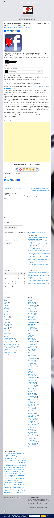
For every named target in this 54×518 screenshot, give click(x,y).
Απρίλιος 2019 (31, 412)
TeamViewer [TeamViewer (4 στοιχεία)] (9, 467)
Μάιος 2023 (30, 336)
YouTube (6, 336)
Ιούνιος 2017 (31, 446)
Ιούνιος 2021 (31, 371)
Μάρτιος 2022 (31, 357)
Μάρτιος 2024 (31, 321)
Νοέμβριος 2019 (32, 401)
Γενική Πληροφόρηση (9, 341)
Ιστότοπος (6, 222)
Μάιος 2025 (30, 300)
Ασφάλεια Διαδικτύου (9, 340)
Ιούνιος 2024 (31, 316)
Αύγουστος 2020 (32, 387)
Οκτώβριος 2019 (32, 402)
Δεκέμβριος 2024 (32, 308)
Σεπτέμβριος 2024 (32, 313)
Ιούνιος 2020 (31, 390)
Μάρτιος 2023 (31, 340)
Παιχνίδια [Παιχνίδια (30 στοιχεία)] (13, 488)
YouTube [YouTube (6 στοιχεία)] (21, 469)
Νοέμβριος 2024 (32, 310)
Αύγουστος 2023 (32, 332)
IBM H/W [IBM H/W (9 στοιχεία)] (16, 460)
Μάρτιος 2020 (31, 394)
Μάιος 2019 (30, 410)
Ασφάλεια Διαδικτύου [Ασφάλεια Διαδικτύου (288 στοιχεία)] (15, 471)
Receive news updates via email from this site (15, 230)
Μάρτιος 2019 (31, 413)
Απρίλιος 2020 (31, 393)
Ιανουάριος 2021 (32, 379)
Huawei (6, 313)
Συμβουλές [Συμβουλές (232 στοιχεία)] (13, 490)
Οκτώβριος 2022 (32, 346)
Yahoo (5, 335)
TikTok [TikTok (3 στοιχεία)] (14, 467)
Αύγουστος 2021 (32, 368)
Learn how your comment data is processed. (34, 232)
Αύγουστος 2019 (32, 405)
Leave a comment (28, 27)
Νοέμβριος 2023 (32, 327)
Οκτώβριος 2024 (32, 311)
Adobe (5, 300)
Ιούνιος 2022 (31, 352)
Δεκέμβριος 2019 (32, 399)
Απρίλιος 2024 (31, 319)
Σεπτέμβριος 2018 (32, 423)
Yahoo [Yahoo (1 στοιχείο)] (17, 469)
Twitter (6, 330)
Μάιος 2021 (30, 372)
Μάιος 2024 (30, 318)
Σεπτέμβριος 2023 (32, 330)
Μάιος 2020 (30, 391)
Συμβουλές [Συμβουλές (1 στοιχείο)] (22, 490)
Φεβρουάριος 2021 (32, 377)
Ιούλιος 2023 (31, 333)
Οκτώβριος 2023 (32, 329)
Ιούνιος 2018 (31, 427)
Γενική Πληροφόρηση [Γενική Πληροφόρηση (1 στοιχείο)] (12, 478)
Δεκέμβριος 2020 (32, 380)
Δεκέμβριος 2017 (32, 437)
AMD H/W (6, 303)
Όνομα (6, 213)
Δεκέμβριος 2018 (32, 418)
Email (6, 218)
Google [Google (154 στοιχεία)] (20, 458)
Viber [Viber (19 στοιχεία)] (6, 469)
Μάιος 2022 (30, 354)
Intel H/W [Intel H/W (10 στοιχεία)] (10, 463)
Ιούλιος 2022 (31, 351)
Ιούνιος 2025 (31, 299)
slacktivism (42, 86)
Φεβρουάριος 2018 (32, 434)
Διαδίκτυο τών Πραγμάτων (10, 343)
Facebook (14, 183)
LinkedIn (6, 319)
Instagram (6, 316)
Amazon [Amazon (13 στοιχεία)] (11, 453)
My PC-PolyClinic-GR (9, 324)
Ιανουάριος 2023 (32, 343)
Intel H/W (6, 318)
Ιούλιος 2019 (31, 407)
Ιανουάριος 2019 (32, 416)
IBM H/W (6, 314)
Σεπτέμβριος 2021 (32, 366)
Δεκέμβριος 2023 (32, 325)
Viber (5, 332)
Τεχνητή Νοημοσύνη (9, 351)
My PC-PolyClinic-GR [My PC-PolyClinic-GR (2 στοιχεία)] (18, 465)
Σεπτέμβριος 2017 (32, 441)
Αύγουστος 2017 (32, 443)
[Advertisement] (27, 138)
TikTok (5, 329)
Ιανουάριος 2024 (32, 324)
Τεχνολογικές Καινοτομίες (10, 352)
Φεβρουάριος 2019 (32, 415)
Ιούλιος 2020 (31, 388)
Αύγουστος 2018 (32, 424)
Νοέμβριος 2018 (32, 420)
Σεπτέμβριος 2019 (32, 404)
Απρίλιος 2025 (31, 302)
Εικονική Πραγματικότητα (10, 344)
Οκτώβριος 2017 (32, 440)
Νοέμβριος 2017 (32, 438)
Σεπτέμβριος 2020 (32, 385)
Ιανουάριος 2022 (32, 360)
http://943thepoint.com (13, 121)
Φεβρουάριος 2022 (32, 358)
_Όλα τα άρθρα (8, 183)
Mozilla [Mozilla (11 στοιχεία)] (11, 465)
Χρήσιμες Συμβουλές (21, 183)
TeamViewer (7, 327)
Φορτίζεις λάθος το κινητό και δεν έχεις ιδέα (39, 279)
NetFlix (5, 325)
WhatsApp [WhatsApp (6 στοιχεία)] (12, 469)
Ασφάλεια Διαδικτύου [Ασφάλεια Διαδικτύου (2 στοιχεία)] (8, 473)
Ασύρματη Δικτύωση (9, 338)
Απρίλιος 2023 (31, 338)
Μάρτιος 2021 (31, 376)
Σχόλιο (6, 198)
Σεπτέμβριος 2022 (32, 347)
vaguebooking (7, 88)
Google (6, 310)
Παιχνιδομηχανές (8, 347)
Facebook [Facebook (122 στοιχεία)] (9, 458)
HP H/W (6, 311)
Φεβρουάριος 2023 (32, 341)
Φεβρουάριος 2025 (32, 305)
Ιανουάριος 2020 (32, 398)
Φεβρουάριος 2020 (32, 396)
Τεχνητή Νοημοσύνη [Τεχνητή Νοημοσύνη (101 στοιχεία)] (13, 493)
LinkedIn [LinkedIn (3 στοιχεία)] (16, 463)
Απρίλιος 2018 (31, 430)
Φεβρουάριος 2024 (32, 322)
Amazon (6, 302)
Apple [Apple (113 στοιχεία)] (11, 456)
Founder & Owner (19, 27)
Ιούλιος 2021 (31, 369)
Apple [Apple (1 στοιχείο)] (16, 456)
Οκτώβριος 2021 (32, 365)
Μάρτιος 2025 (31, 303)
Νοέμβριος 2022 (32, 344)
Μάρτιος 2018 (31, 432)
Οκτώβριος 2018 (32, 421)
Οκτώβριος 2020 (32, 383)
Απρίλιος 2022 (31, 355)
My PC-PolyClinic (28, 2)
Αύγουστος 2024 (32, 314)
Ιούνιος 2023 (31, 335)
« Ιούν (5, 292)
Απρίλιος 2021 (31, 374)
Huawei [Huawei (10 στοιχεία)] (10, 460)
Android (6, 305)
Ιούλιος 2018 (31, 426)
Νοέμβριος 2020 (32, 382)
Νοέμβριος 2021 (32, 363)
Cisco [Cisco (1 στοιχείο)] (20, 456)
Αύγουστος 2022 (32, 349)
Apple (5, 307)
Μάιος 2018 (30, 429)
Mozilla (6, 322)
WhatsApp (6, 333)
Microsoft (6, 321)
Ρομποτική (6, 349)
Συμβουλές (34, 183)
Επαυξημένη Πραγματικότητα (11, 346)
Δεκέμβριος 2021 (32, 361)
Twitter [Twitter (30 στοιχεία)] (20, 467)
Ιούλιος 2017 (31, 445)
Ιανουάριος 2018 (32, 435)
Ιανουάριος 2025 (32, 307)
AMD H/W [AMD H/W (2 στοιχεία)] (16, 453)
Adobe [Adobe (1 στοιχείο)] (5, 453)
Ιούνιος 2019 (31, 409)
